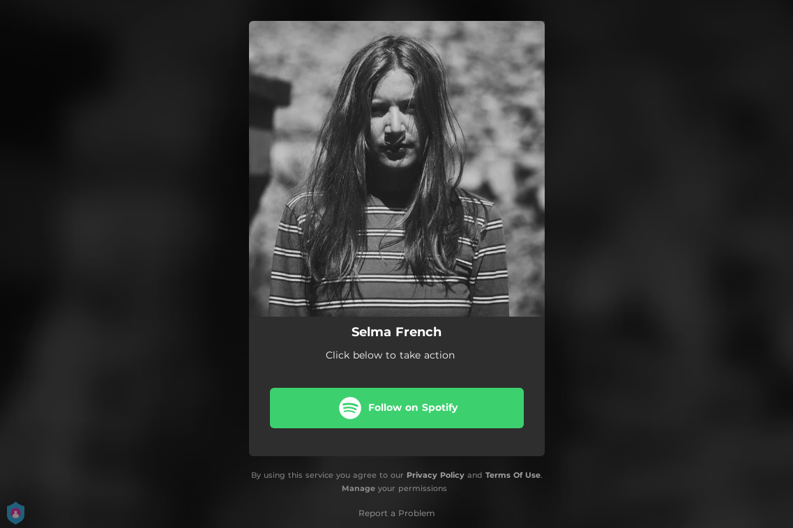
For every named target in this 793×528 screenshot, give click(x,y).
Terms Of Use (513, 475)
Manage (358, 488)
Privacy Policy (436, 475)
